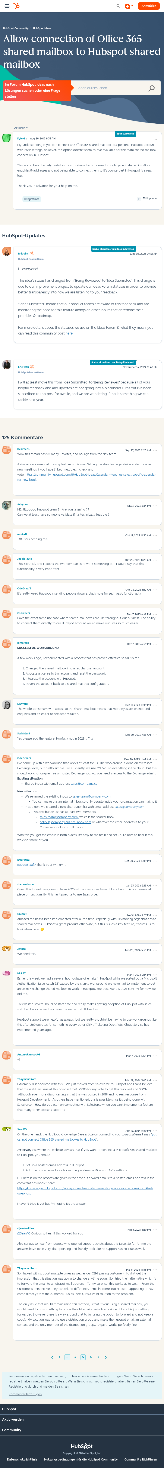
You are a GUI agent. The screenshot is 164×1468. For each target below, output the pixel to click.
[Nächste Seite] (105, 1357)
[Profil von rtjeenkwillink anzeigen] (25, 1227)
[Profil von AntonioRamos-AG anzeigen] (28, 1054)
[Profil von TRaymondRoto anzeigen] (26, 1078)
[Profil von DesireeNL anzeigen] (23, 448)
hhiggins (23, 253)
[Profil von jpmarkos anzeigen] (23, 642)
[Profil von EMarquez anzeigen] (23, 859)
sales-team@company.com (92, 796)
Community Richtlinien (140, 1459)
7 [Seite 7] (98, 1357)
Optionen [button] (19, 127)
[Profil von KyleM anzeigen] (21, 138)
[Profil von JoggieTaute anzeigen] (24, 558)
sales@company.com (85, 784)
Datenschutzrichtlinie (22, 1459)
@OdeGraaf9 (26, 865)
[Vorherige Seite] (52, 1357)
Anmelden (149, 6)
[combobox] (116, 87)
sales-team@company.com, (59, 817)
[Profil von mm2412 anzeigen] (22, 533)
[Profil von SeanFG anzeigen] (22, 1128)
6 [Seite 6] (91, 1357)
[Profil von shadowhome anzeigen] (25, 883)
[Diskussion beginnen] (129, 6)
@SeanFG (24, 1233)
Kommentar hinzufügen (25, 1394)
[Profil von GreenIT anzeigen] (22, 913)
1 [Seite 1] (59, 1357)
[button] (155, 139)
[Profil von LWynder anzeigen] (22, 703)
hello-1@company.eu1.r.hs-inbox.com (65, 822)
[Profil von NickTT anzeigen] (21, 972)
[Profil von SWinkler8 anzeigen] (23, 732)
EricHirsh (23, 367)
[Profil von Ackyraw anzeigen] (22, 503)
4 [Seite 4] (75, 1357)
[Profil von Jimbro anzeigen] (21, 948)
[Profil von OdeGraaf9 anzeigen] (24, 587)
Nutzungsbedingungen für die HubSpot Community (81, 1459)
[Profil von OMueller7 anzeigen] (23, 612)
